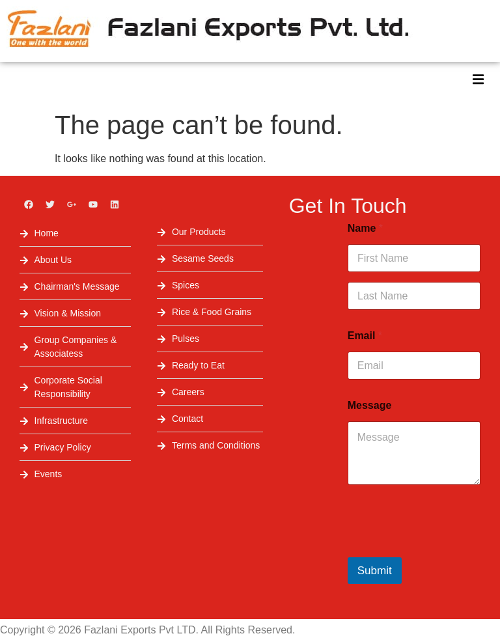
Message (370, 405)
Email (365, 335)
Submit (374, 570)
